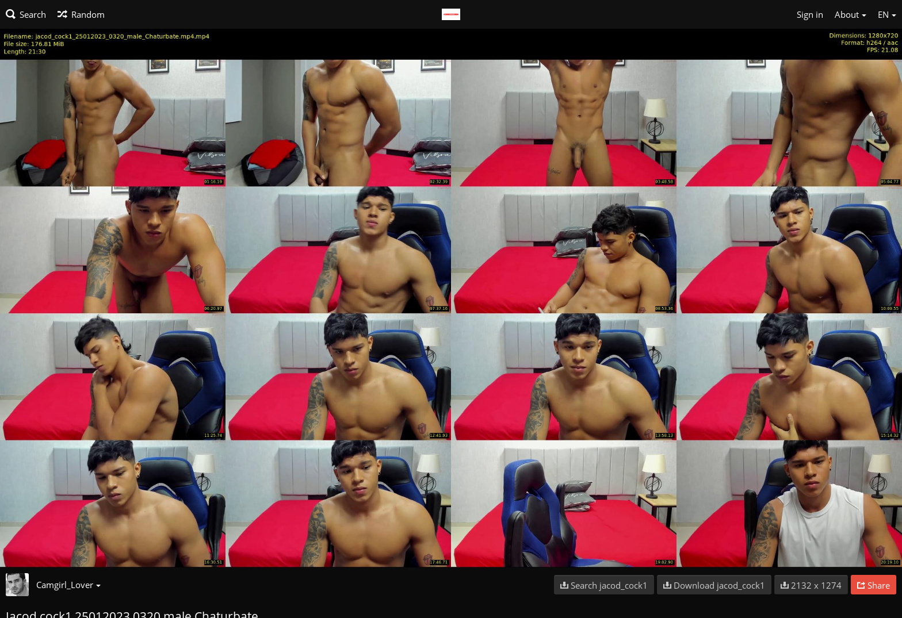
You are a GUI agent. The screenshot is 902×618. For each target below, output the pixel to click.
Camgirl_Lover (68, 584)
